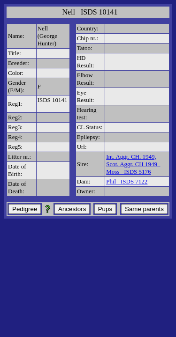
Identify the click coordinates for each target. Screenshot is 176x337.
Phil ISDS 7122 (126, 181)
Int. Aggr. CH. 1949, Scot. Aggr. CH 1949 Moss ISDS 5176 (133, 164)
